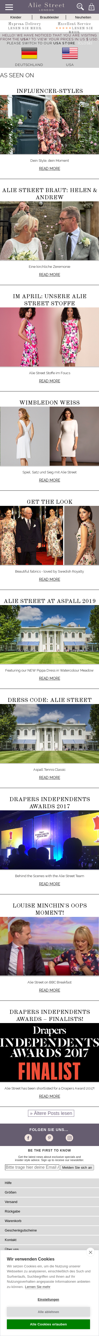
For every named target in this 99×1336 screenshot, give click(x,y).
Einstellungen (48, 1299)
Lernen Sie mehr (37, 1287)
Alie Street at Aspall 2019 (49, 601)
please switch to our (41, 43)
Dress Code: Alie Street (49, 700)
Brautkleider (49, 17)
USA (70, 65)
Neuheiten (83, 17)
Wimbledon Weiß (49, 403)
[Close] (85, 43)
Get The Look (50, 502)
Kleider (15, 17)
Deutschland (29, 65)
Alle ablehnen (48, 1312)
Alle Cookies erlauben (48, 1324)
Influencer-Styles (49, 91)
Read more (49, 169)
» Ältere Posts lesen (51, 1113)
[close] (90, 1252)
